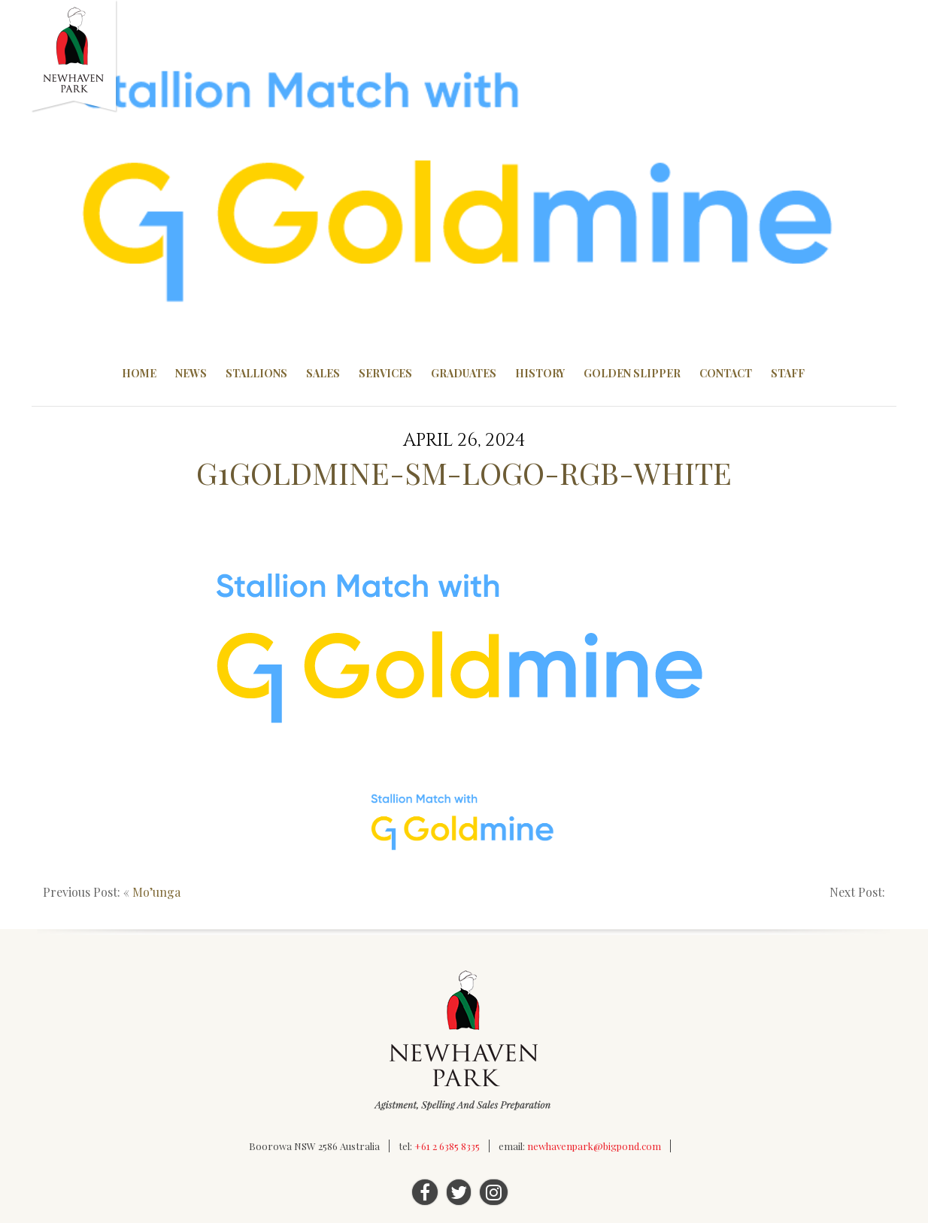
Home (139, 373)
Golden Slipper (632, 373)
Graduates (463, 373)
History (540, 373)
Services (385, 373)
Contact (725, 373)
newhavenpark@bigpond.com (594, 1146)
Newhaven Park (75, 56)
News (191, 373)
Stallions (256, 373)
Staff (788, 373)
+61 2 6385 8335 (447, 1146)
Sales (323, 373)
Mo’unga (156, 892)
